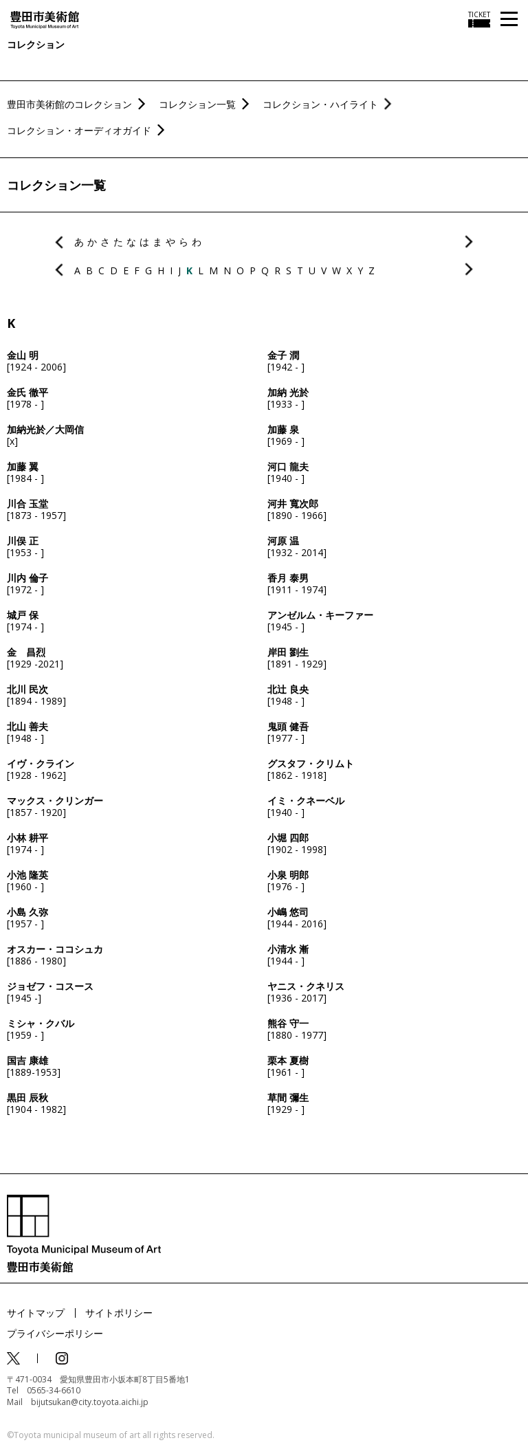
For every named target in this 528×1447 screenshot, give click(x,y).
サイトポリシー (119, 1312)
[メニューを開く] (509, 19)
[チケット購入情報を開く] (479, 19)
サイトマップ (36, 1312)
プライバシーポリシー (55, 1333)
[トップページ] (44, 19)
